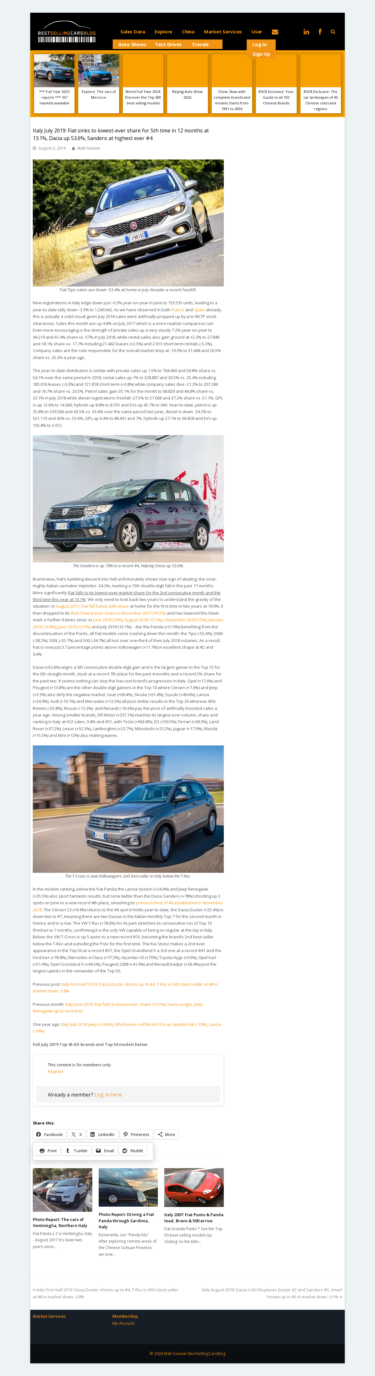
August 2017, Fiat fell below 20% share (92, 606)
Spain (199, 310)
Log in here (108, 1094)
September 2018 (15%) (185, 620)
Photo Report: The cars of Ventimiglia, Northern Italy (60, 1223)
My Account (123, 1323)
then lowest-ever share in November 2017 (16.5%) (118, 613)
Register (56, 1071)
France (177, 310)
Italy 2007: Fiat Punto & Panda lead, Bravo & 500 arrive (193, 1218)
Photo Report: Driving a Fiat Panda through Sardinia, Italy (126, 1220)
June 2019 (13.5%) (74, 627)
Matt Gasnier (89, 148)
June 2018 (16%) (108, 620)
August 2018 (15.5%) (143, 620)
